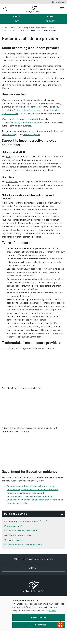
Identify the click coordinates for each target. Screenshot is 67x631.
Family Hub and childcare (41, 27)
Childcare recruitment (15, 539)
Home (4, 27)
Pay (17, 21)
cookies (52, 610)
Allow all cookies (38, 617)
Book (50, 16)
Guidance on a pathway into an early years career (30, 486)
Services (61, 8)
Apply (17, 16)
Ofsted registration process (27, 110)
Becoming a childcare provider (25, 122)
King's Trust (12, 181)
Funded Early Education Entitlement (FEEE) (25, 521)
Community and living (19, 27)
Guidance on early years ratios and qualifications (30, 496)
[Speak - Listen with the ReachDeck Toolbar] (60, 624)
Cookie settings (38, 625)
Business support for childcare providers (24, 544)
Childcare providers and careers (15, 30)
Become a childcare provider (18, 535)
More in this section (15, 513)
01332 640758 (8, 134)
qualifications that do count (30, 492)
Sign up (47, 567)
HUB (8, 156)
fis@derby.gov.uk (31, 134)
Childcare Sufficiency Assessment (20, 530)
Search (5, 9)
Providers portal (13, 525)
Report (50, 21)
